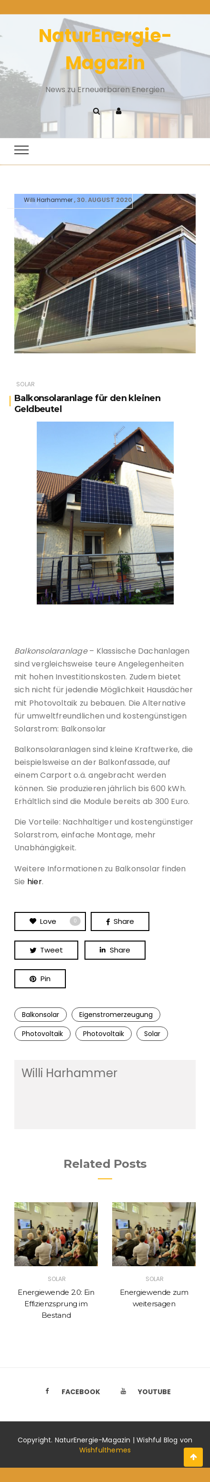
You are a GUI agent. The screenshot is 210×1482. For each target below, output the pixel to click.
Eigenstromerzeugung (116, 1014)
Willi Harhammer (48, 200)
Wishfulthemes (105, 1450)
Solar (25, 384)
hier (34, 881)
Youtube (143, 1392)
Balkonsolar (40, 1014)
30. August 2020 (104, 199)
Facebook (69, 1392)
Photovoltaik (42, 1033)
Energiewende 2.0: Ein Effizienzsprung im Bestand (56, 1304)
